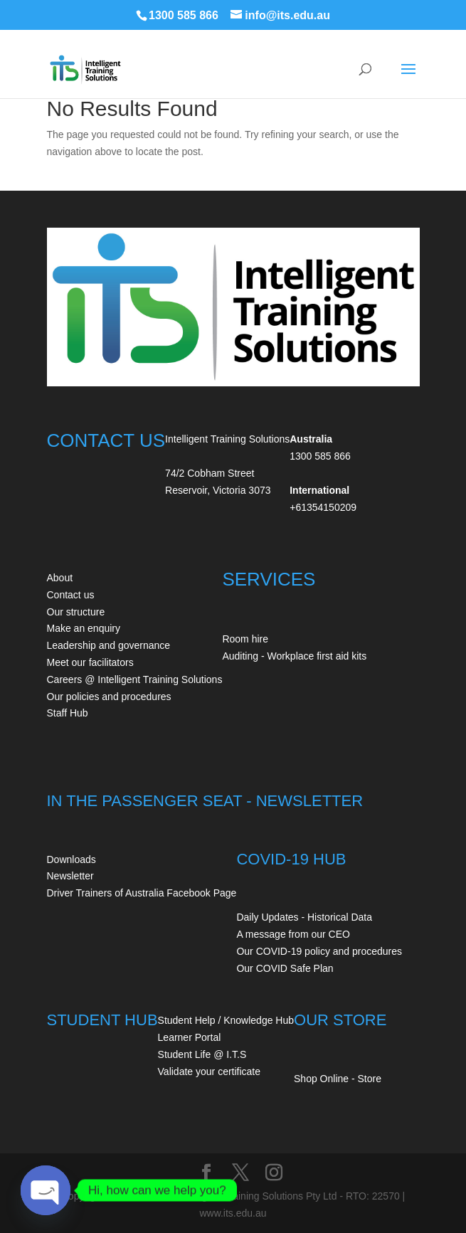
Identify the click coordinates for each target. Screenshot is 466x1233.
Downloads (71, 859)
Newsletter (70, 876)
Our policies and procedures (109, 696)
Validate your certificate (209, 1071)
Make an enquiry (84, 628)
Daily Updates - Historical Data (304, 917)
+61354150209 (323, 507)
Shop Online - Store (337, 1078)
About (60, 577)
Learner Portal (189, 1037)
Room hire (245, 639)
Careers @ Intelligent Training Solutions (135, 679)
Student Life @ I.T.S (202, 1054)
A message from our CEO (293, 934)
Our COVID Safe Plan (284, 968)
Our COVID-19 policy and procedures (319, 951)
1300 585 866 (183, 15)
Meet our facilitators (90, 662)
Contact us (71, 594)
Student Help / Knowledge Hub (226, 1020)
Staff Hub (67, 713)
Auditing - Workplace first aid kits (294, 656)
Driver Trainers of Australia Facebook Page (142, 893)
